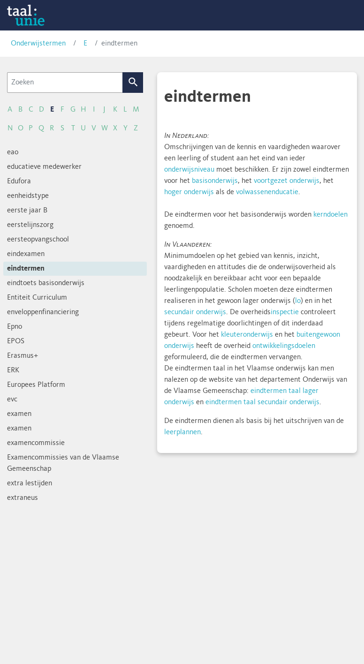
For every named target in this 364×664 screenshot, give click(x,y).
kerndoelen (330, 215)
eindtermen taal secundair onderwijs (262, 402)
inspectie (285, 312)
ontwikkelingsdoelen (283, 346)
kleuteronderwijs (247, 335)
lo (298, 301)
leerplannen (182, 432)
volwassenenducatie (267, 192)
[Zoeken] (65, 82)
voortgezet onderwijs (286, 181)
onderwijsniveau (189, 170)
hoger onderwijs (189, 192)
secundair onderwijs (195, 312)
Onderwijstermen (38, 43)
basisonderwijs (215, 181)
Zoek (133, 82)
